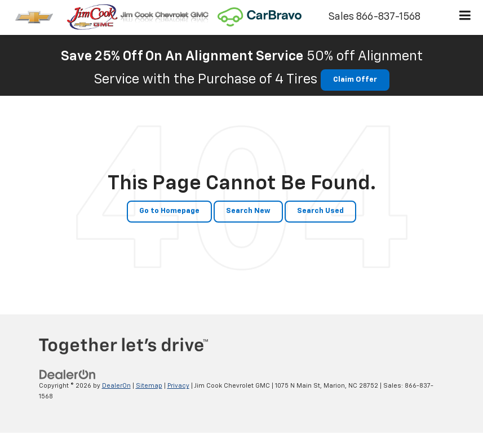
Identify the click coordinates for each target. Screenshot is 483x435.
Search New (248, 211)
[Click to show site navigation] (465, 17)
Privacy (178, 386)
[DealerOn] (67, 375)
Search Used (320, 211)
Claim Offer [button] (355, 79)
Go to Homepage (169, 211)
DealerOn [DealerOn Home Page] (116, 386)
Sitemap (149, 386)
